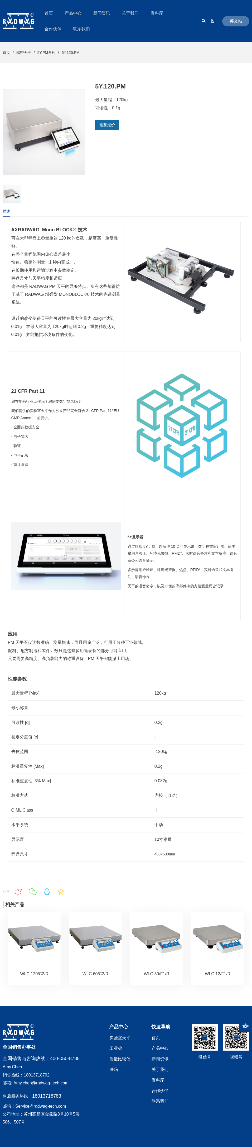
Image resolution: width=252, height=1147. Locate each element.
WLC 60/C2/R (96, 974)
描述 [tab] (6, 211)
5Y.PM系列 (46, 52)
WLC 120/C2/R (34, 974)
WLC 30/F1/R (156, 974)
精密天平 (23, 52)
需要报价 (107, 125)
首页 (6, 52)
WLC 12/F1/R (217, 974)
